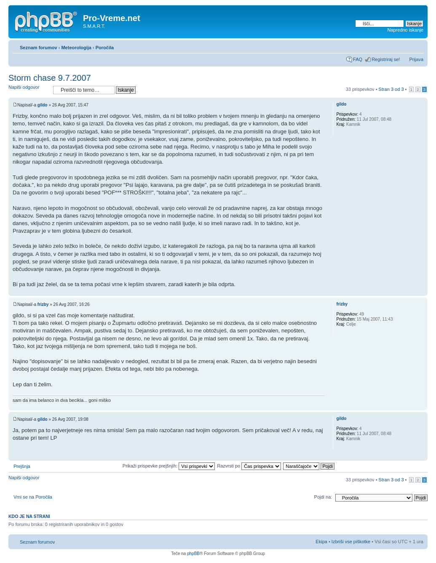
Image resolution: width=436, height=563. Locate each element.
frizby (43, 304)
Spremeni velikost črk (417, 46)
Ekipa (321, 541)
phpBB (193, 553)
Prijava (416, 59)
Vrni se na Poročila (32, 496)
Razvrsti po (249, 465)
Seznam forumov (38, 47)
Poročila (105, 47)
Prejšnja (21, 466)
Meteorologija (76, 47)
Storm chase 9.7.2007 (49, 77)
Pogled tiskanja (404, 46)
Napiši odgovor (28, 90)
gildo (42, 105)
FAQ (357, 59)
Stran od (391, 89)
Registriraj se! (386, 59)
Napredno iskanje (405, 29)
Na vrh (421, 291)
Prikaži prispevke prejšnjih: (169, 465)
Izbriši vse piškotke (352, 541)
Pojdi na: (323, 496)
